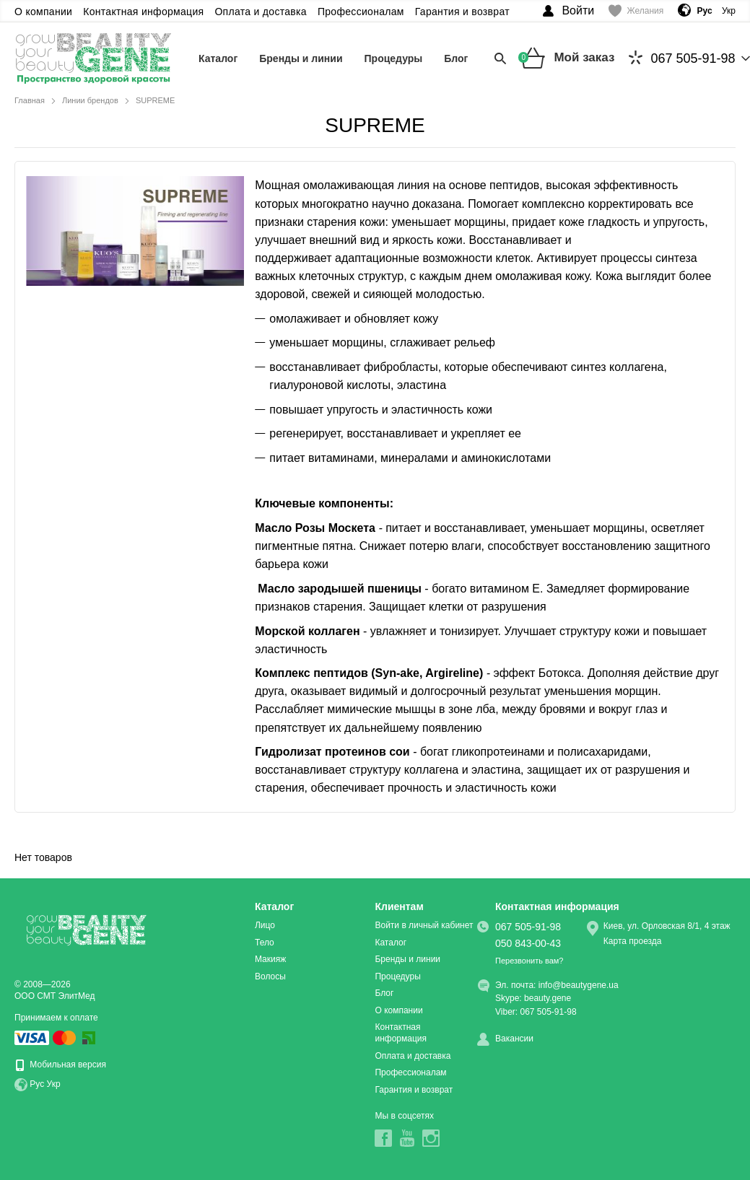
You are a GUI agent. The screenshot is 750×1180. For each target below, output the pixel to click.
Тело (264, 943)
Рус (37, 1084)
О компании (43, 11)
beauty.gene (547, 998)
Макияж (270, 959)
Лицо (265, 925)
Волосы (270, 976)
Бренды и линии (300, 58)
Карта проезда (632, 941)
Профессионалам (361, 11)
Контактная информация (143, 11)
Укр (729, 11)
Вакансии (514, 1038)
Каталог (218, 58)
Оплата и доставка (260, 11)
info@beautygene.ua (578, 985)
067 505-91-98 (682, 58)
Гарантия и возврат (462, 11)
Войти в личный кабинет (424, 925)
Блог (456, 58)
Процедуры (394, 58)
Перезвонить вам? (529, 960)
